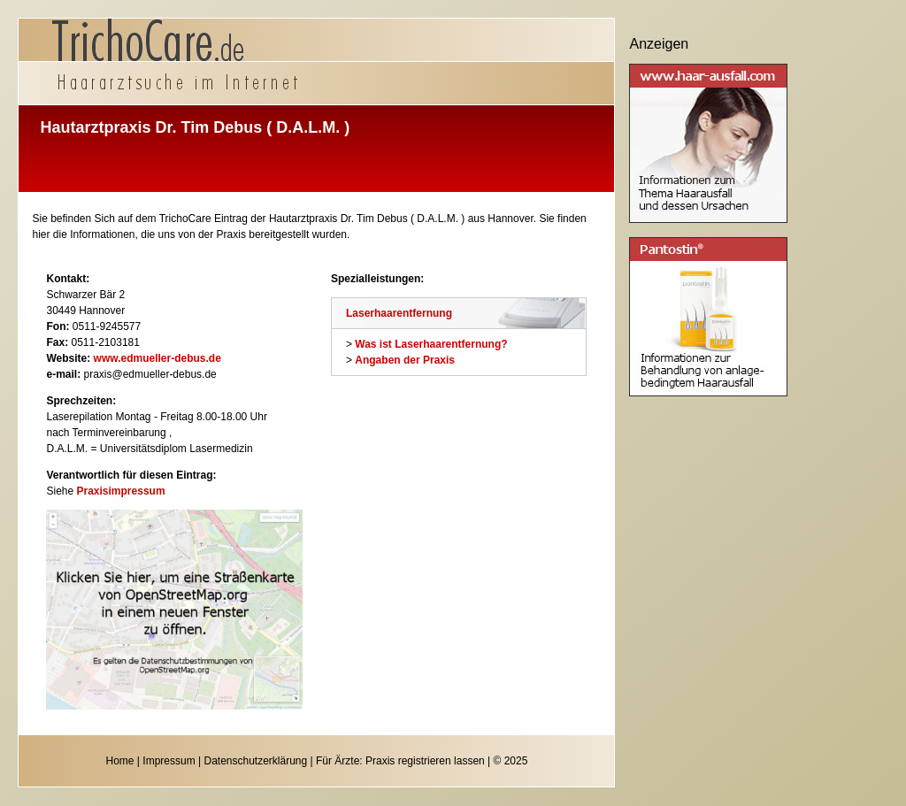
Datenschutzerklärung (255, 761)
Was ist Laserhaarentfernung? (431, 344)
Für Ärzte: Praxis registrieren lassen (400, 761)
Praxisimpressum (121, 491)
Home (120, 761)
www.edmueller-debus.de (157, 358)
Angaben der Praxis (405, 360)
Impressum (168, 761)
